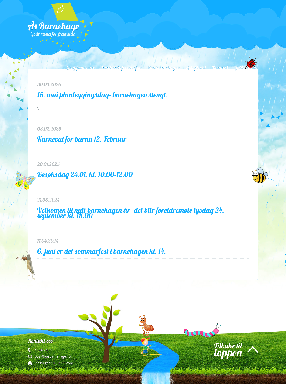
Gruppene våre (81, 67)
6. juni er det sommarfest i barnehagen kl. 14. (101, 251)
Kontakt (220, 67)
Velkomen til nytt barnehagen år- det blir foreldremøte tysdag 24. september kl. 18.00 (130, 212)
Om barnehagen (164, 67)
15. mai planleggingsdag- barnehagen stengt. (102, 94)
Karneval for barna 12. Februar (81, 139)
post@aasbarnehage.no (53, 356)
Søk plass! (196, 67)
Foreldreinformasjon (121, 67)
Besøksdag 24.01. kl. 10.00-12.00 (85, 174)
